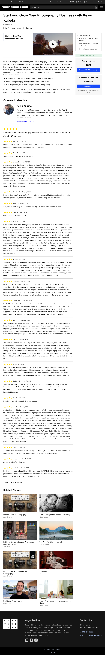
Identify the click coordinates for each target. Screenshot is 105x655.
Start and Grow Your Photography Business (14, 37)
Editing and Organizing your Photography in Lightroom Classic (19, 543)
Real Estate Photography (12, 601)
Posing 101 (43, 571)
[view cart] (79, 2)
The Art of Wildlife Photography (51, 542)
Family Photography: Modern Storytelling (54, 514)
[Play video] (53, 44)
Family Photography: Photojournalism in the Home (55, 602)
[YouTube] (27, 640)
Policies (52, 652)
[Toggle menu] (101, 7)
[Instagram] (36, 640)
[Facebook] (31, 640)
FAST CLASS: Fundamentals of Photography (15, 572)
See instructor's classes (25, 121)
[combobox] (64, 7)
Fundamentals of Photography (14, 514)
